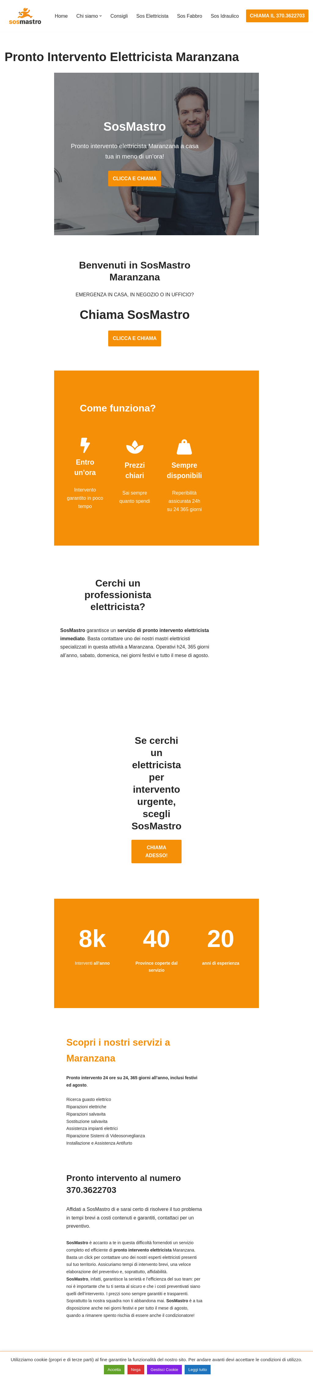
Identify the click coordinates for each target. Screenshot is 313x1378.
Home (61, 12)
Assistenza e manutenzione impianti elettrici (156, 1263)
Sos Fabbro (190, 12)
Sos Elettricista (153, 12)
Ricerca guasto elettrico (134, 1285)
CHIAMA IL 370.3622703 (277, 16)
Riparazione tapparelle (29, 1331)
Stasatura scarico (232, 1331)
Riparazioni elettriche (131, 1297)
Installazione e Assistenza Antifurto (146, 1274)
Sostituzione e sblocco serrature (39, 1342)
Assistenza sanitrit (233, 1285)
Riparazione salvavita (132, 1308)
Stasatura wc (227, 1342)
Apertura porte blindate (29, 1274)
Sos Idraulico (69, 20)
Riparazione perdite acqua (242, 1319)
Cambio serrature (23, 1285)
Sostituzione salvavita (132, 1331)
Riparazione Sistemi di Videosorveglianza (154, 1319)
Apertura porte (20, 1263)
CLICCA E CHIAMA (156, 180)
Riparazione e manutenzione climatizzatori (259, 1308)
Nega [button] (136, 1369)
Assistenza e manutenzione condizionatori (259, 1263)
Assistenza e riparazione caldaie (248, 1274)
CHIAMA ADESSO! (156, 809)
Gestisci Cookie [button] (164, 1369)
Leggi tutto (197, 1369)
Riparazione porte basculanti (36, 1308)
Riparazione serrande (28, 1319)
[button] (101, 12)
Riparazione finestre (26, 1297)
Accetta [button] (114, 1369)
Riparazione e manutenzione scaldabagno (259, 1297)
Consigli (119, 12)
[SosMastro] (24, 15)
